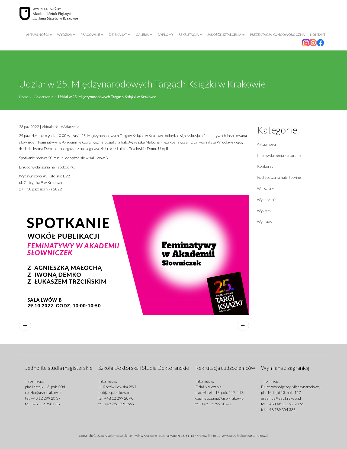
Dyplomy (165, 35)
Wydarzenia (43, 96)
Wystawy (264, 221)
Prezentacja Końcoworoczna (277, 35)
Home (24, 96)
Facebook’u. (65, 167)
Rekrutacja (190, 35)
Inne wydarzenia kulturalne (279, 155)
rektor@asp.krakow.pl (253, 436)
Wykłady (264, 210)
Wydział (66, 35)
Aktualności (39, 35)
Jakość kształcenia (226, 35)
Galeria (144, 35)
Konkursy (265, 166)
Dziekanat (119, 35)
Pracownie (92, 35)
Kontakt (317, 35)
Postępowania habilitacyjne (279, 177)
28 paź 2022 (29, 127)
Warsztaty (265, 188)
